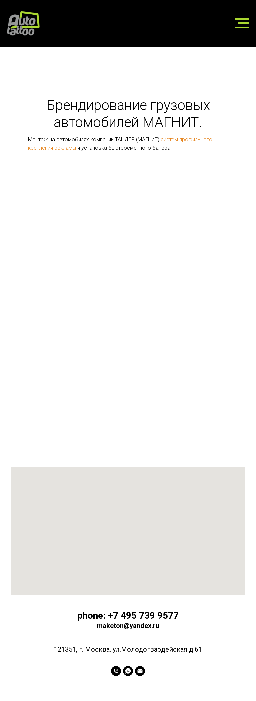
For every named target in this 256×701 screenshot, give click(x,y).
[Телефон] (116, 671)
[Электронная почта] (140, 671)
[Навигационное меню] (242, 23)
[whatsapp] (128, 671)
